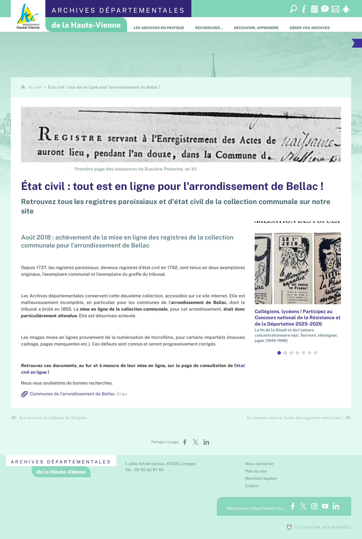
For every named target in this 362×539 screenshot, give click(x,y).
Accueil (35, 87)
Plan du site (256, 471)
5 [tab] (304, 353)
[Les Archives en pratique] (159, 24)
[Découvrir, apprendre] (256, 24)
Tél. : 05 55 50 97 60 (144, 469)
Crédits (252, 485)
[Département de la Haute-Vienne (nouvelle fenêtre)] (28, 16)
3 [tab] (292, 353)
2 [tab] (285, 353)
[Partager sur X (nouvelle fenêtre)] (195, 442)
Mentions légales (261, 478)
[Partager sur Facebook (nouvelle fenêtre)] (184, 442)
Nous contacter (259, 463)
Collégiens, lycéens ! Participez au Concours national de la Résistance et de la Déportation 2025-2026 (297, 318)
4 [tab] (298, 353)
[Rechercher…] (209, 24)
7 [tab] (316, 353)
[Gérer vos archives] (309, 24)
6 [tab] (310, 353)
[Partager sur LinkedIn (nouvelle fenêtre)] (206, 442)
